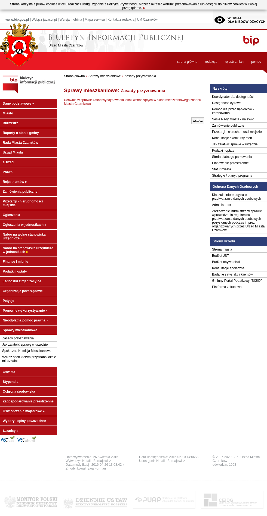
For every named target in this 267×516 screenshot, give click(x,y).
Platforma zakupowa (227, 287)
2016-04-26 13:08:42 (107, 465)
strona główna (187, 62)
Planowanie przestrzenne (230, 163)
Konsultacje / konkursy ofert (232, 138)
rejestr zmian (234, 62)
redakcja (211, 62)
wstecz (198, 121)
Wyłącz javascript (44, 19)
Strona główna (74, 76)
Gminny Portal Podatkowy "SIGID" (237, 281)
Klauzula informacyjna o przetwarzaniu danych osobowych (236, 197)
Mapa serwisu (95, 19)
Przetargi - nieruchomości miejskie (237, 132)
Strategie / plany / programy (232, 175)
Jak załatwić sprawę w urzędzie (25, 344)
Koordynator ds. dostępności (232, 97)
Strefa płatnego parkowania (232, 157)
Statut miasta (221, 169)
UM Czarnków (147, 19)
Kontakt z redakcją (121, 19)
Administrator (221, 205)
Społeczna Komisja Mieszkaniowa (26, 351)
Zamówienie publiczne (228, 125)
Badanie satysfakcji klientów (232, 274)
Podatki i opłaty (223, 150)
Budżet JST (220, 256)
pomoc (256, 62)
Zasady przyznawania (18, 338)
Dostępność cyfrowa (226, 103)
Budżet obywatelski (226, 262)
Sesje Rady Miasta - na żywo (233, 119)
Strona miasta (222, 249)
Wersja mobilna (71, 19)
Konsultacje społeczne (228, 268)
